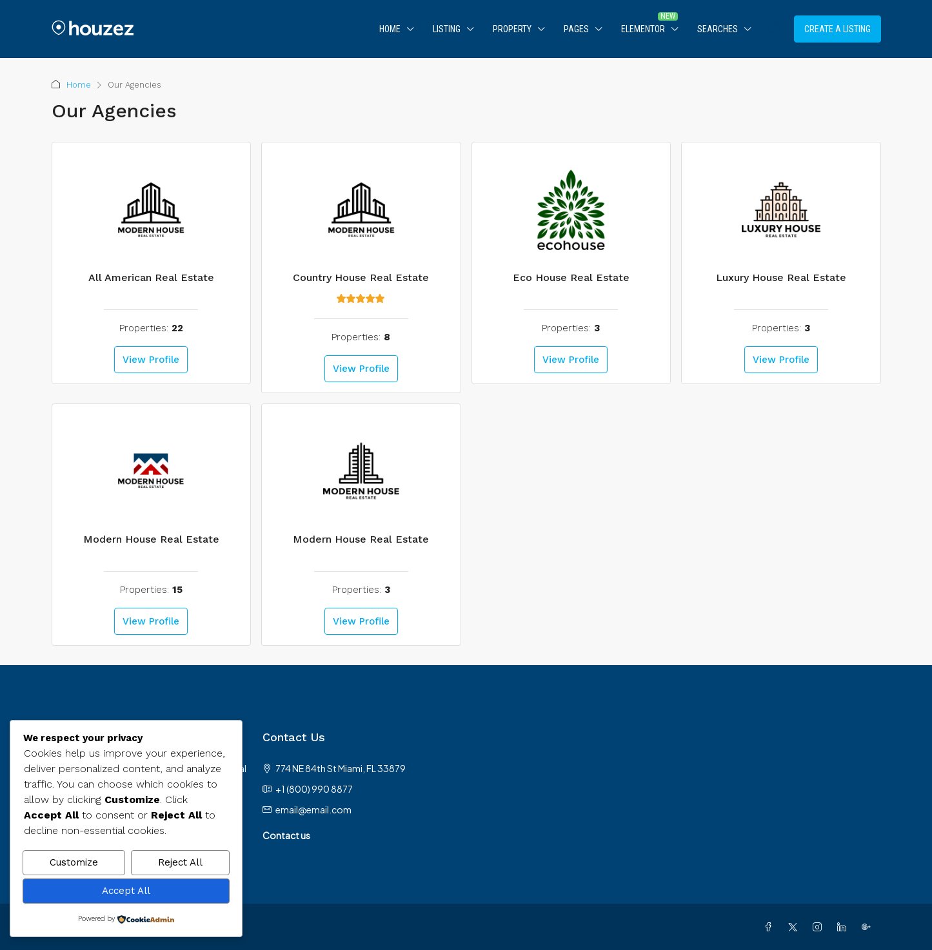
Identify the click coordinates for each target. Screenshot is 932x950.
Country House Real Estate (361, 277)
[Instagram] (820, 927)
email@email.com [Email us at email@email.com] (313, 809)
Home (390, 29)
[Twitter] (795, 927)
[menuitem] (774, 29)
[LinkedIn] (844, 927)
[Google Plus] (869, 927)
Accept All (126, 891)
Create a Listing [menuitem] (837, 29)
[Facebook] (771, 927)
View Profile (151, 359)
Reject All (180, 863)
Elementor (643, 29)
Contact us (286, 835)
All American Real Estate (151, 277)
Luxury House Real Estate (781, 277)
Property (512, 29)
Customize (74, 863)
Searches (717, 29)
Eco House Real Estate (571, 277)
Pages (576, 29)
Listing (447, 29)
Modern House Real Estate (151, 539)
